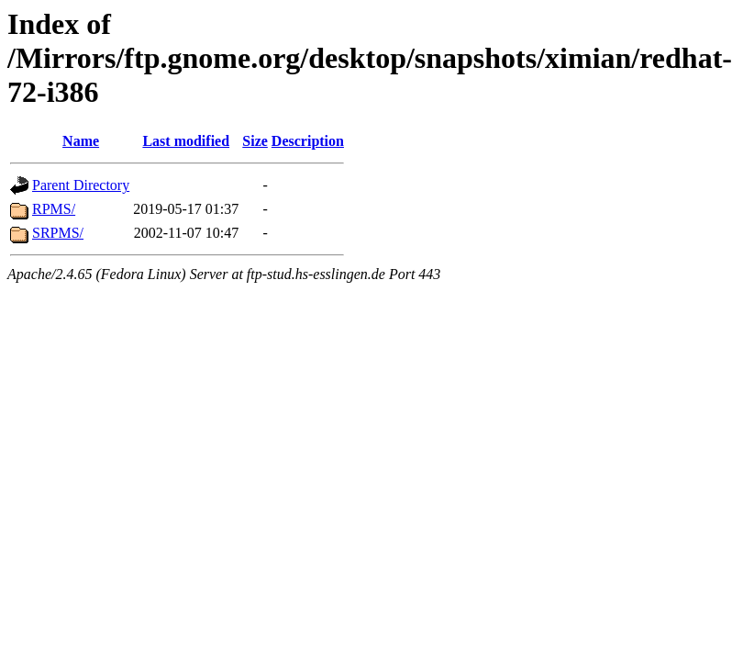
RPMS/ (53, 209)
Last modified (185, 141)
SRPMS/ (57, 233)
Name (80, 141)
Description (308, 141)
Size (255, 141)
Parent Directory (80, 185)
